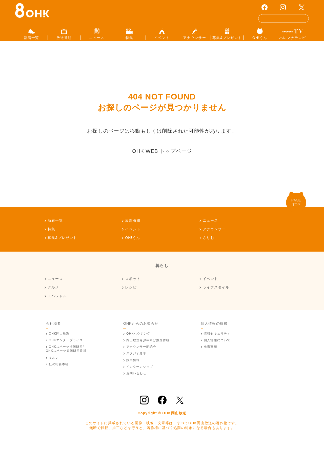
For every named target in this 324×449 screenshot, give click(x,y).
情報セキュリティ (217, 339)
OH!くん (132, 244)
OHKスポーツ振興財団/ (66, 355)
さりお (208, 244)
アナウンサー (214, 235)
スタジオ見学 (136, 359)
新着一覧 (55, 226)
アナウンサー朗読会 (141, 353)
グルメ (53, 294)
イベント (132, 235)
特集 (51, 235)
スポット (132, 285)
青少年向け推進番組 (148, 346)
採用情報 (132, 366)
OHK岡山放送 (59, 339)
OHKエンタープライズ (66, 346)
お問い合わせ (136, 379)
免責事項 (210, 353)
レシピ (130, 294)
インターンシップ (139, 373)
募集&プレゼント (62, 244)
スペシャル (57, 302)
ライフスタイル (216, 294)
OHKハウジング (138, 339)
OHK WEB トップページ (162, 157)
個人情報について (217, 346)
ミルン (54, 363)
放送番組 (132, 226)
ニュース (210, 226)
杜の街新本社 (59, 370)
